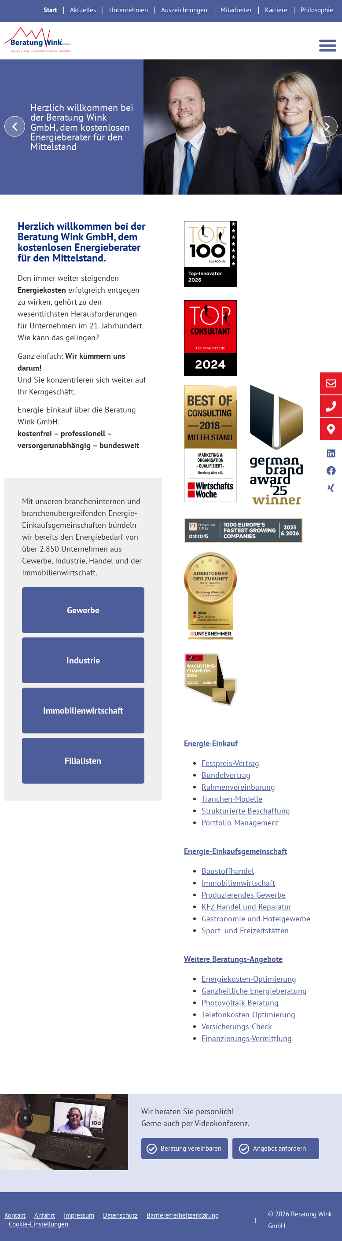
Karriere (276, 10)
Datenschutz (120, 1215)
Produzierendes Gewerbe (244, 895)
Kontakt (15, 1215)
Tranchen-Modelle (232, 799)
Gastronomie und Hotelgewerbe (256, 918)
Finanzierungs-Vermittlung (247, 1038)
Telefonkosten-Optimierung (248, 1014)
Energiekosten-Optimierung (249, 979)
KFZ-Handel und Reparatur (246, 907)
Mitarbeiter (236, 10)
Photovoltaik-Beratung (240, 1003)
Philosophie (317, 10)
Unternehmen (128, 10)
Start (50, 10)
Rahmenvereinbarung (238, 787)
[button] (328, 45)
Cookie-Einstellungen (38, 1224)
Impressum (79, 1215)
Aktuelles (83, 10)
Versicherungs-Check (237, 1026)
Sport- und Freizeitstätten (245, 930)
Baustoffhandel (228, 871)
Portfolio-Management (240, 823)
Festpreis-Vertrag (230, 763)
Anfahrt (44, 1215)
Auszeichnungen (184, 10)
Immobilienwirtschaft (238, 883)
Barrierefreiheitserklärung (183, 1215)
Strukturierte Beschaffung (246, 811)
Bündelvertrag (226, 775)
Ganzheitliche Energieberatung (254, 991)
